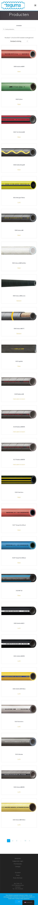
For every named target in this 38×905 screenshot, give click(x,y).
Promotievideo (18, 864)
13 (26, 840)
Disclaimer (18, 872)
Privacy (18, 875)
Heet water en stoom (19, 399)
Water (19, 71)
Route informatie (17, 878)
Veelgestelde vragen (17, 861)
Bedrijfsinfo (18, 858)
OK (19, 901)
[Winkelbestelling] (19, 41)
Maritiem (19, 301)
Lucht (19, 202)
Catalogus (17, 866)
